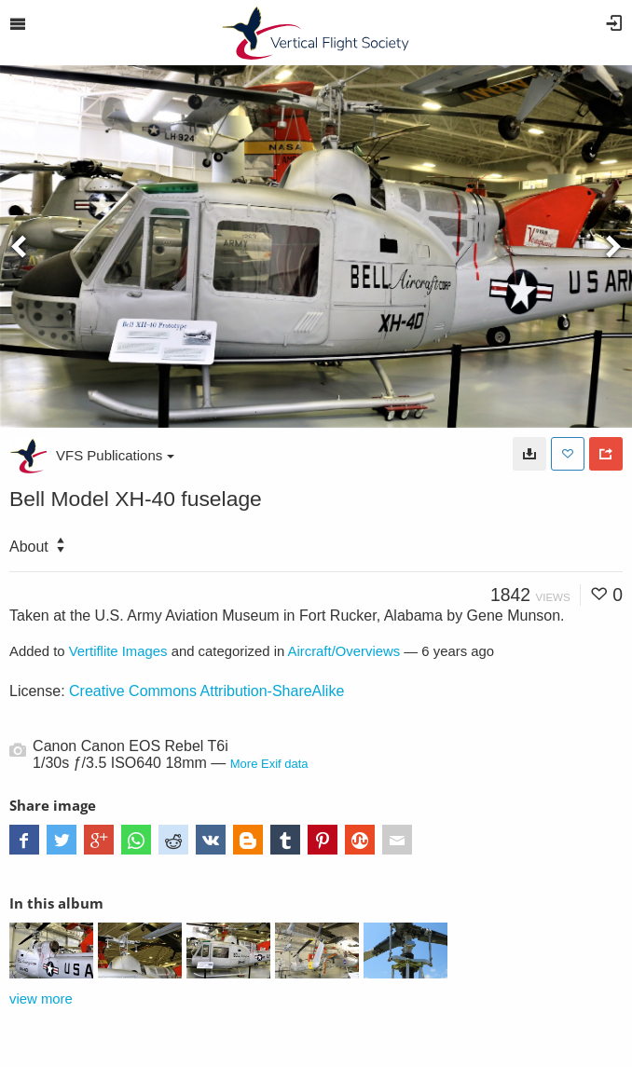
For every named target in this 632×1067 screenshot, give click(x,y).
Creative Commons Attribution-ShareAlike (206, 691)
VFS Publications (115, 455)
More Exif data (269, 764)
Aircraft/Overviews (344, 651)
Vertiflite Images (118, 651)
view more (41, 999)
